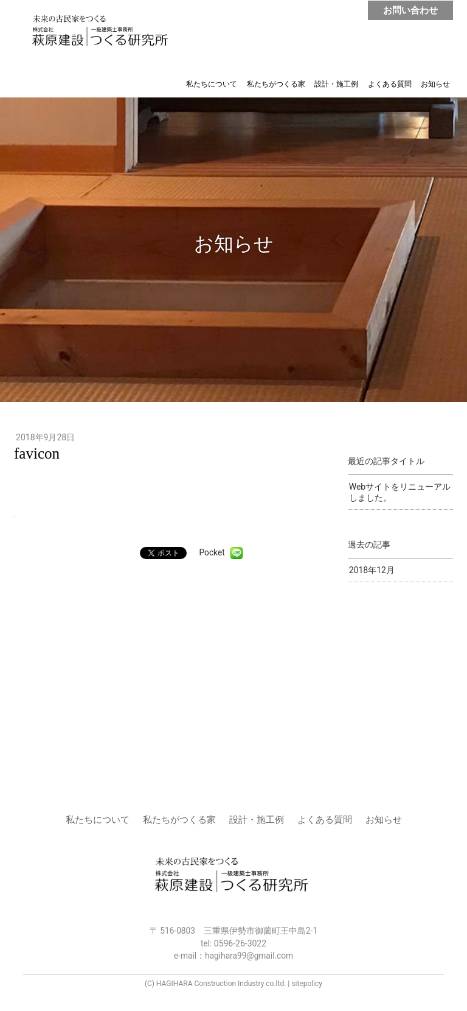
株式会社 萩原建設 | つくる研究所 (102, 32)
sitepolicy (306, 983)
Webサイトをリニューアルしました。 (400, 492)
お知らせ (435, 84)
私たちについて (211, 84)
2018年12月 (372, 570)
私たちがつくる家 (276, 84)
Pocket (212, 552)
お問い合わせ (410, 10)
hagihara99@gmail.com (249, 955)
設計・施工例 (336, 84)
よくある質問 (390, 84)
